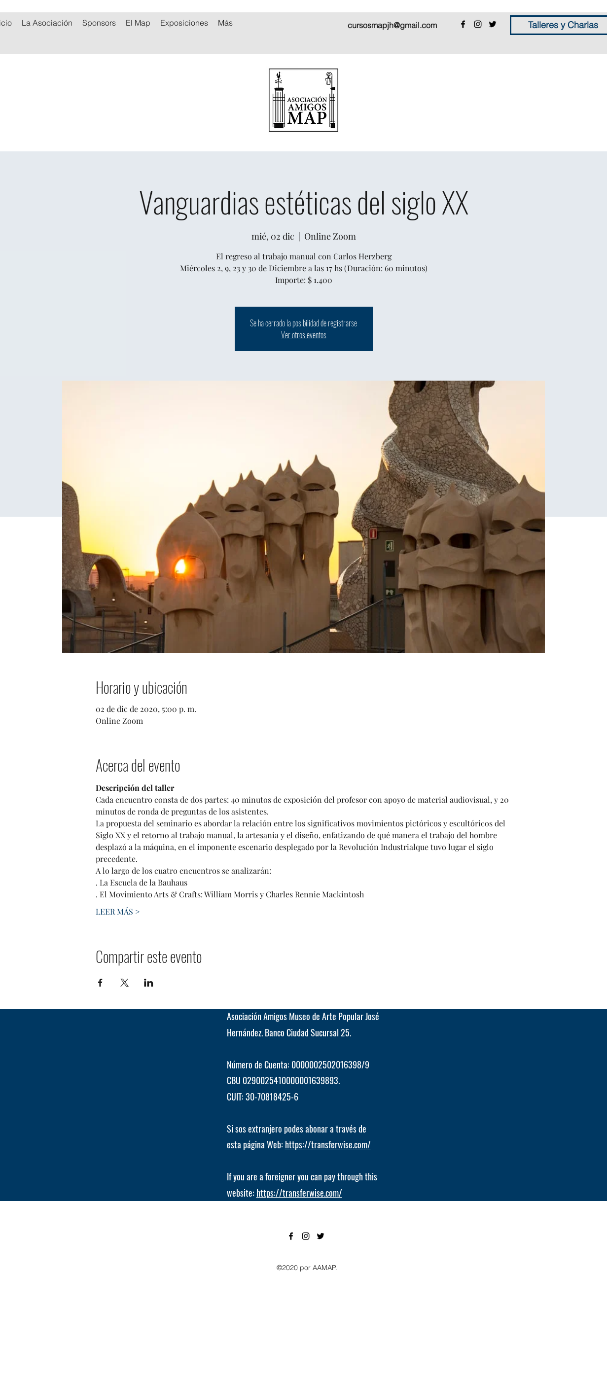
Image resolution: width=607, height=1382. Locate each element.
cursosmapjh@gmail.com (392, 25)
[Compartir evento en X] (124, 983)
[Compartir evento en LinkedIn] (148, 983)
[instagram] (478, 24)
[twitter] (493, 24)
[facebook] (463, 24)
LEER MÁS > (118, 911)
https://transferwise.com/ (328, 1144)
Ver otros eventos (303, 335)
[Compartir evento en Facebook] (100, 983)
